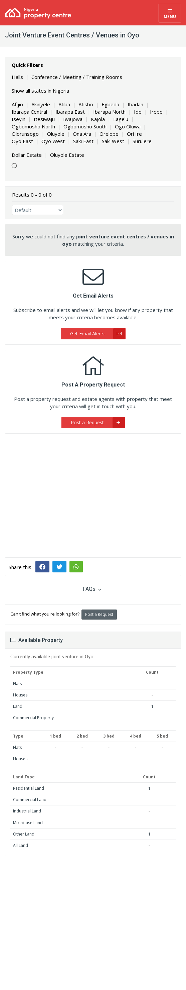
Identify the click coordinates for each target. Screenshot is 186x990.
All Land (20, 845)
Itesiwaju (44, 119)
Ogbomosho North (33, 126)
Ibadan (135, 104)
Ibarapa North (109, 111)
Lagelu (120, 119)
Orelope (109, 133)
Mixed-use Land (28, 823)
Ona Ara (82, 133)
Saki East (83, 141)
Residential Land (28, 788)
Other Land (23, 834)
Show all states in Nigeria (40, 90)
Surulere (142, 141)
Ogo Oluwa (128, 126)
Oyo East (22, 141)
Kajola (98, 119)
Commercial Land (29, 799)
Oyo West (53, 141)
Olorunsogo (25, 133)
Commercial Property (33, 718)
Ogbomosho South (85, 126)
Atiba (64, 104)
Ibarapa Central (29, 111)
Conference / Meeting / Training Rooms (76, 77)
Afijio (17, 104)
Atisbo (85, 104)
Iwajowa (72, 119)
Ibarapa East (70, 111)
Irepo (156, 111)
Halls (17, 77)
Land (17, 706)
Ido (138, 111)
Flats (17, 683)
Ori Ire (134, 133)
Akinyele (40, 104)
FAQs (92, 589)
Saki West (113, 141)
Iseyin (18, 119)
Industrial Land (27, 811)
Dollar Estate (27, 154)
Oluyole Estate (67, 154)
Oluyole (55, 133)
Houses (20, 695)
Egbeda (110, 104)
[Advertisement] (93, 490)
